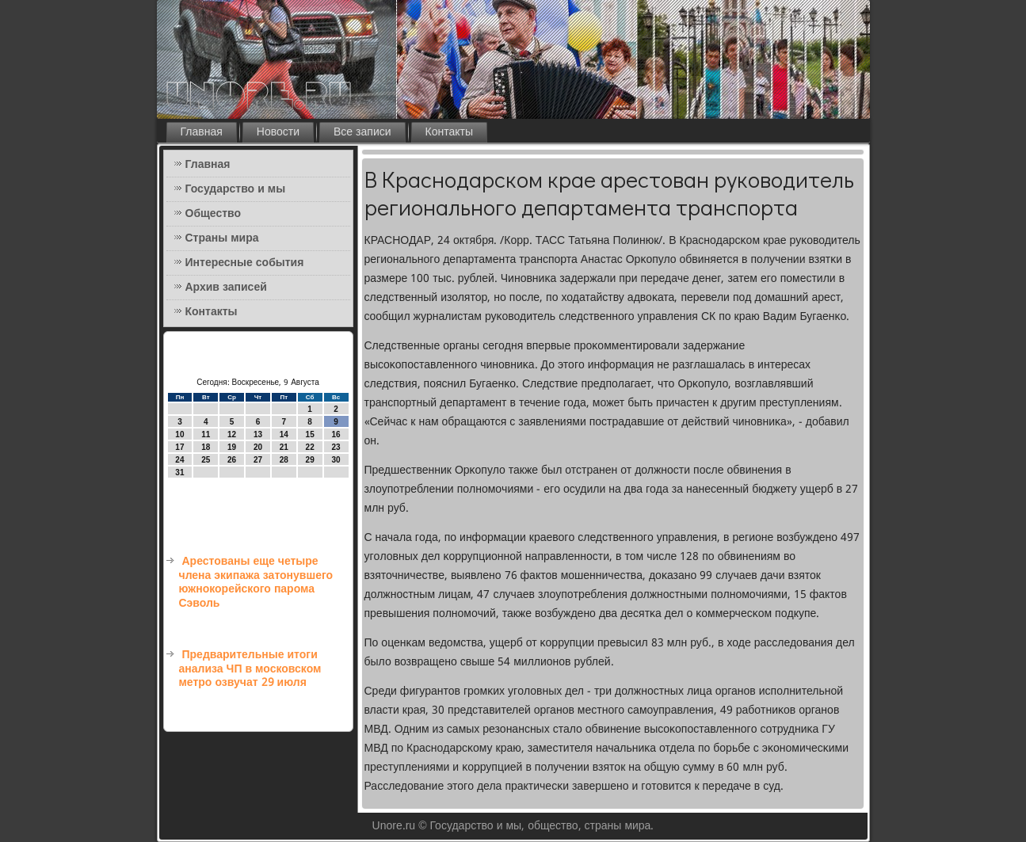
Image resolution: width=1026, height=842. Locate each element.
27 (258, 459)
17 (179, 447)
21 (284, 447)
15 (310, 434)
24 (179, 459)
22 (310, 447)
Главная (202, 132)
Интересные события (244, 262)
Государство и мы (235, 189)
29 (310, 459)
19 (231, 447)
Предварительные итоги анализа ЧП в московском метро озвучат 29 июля (250, 669)
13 (258, 434)
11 (205, 434)
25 (205, 459)
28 (284, 459)
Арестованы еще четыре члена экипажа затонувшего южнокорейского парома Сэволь (256, 582)
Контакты (449, 132)
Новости (278, 132)
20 (258, 447)
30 (335, 459)
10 (179, 434)
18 (205, 447)
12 (231, 434)
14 (284, 434)
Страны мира (222, 238)
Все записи (362, 132)
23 (335, 447)
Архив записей (226, 287)
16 (335, 434)
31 (179, 472)
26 (231, 459)
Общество (213, 213)
